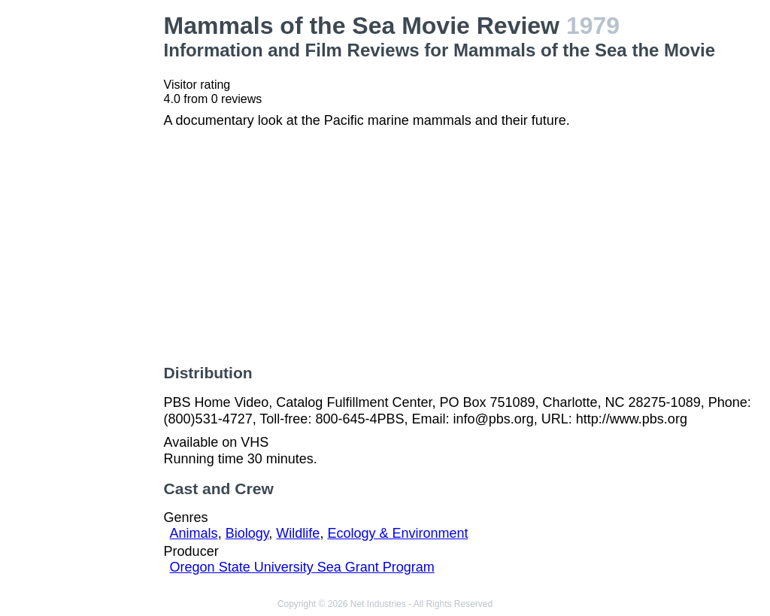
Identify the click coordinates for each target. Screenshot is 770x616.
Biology (247, 533)
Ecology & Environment (397, 533)
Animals (194, 533)
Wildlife (298, 533)
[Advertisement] (85, 237)
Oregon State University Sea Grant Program (302, 567)
